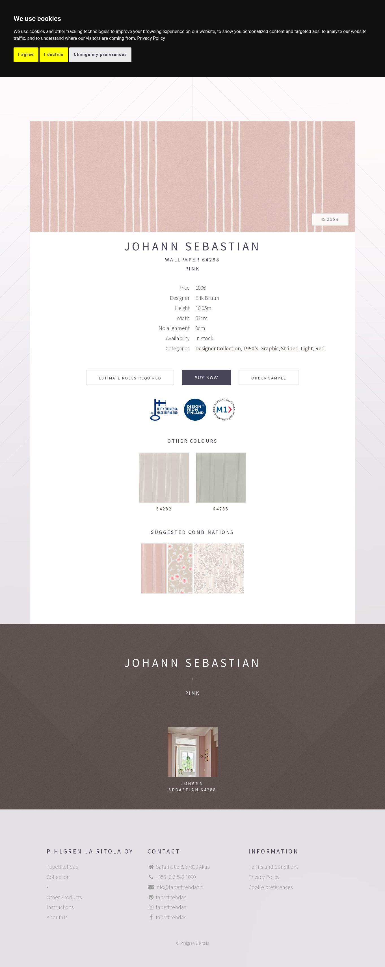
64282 (164, 509)
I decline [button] (54, 54)
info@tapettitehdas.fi (179, 887)
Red (320, 348)
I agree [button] (26, 54)
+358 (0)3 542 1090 (176, 877)
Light (307, 348)
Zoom (332, 219)
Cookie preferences (270, 887)
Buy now (206, 378)
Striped (290, 348)
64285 (221, 509)
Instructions (60, 907)
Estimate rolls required (130, 378)
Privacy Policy (151, 38)
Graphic (269, 348)
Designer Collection (218, 348)
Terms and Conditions (273, 866)
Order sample (268, 378)
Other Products (64, 897)
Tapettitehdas (62, 866)
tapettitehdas (171, 897)
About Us (57, 917)
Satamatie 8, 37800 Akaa (183, 866)
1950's (250, 348)
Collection (58, 877)
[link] (151, 38)
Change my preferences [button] (100, 54)
